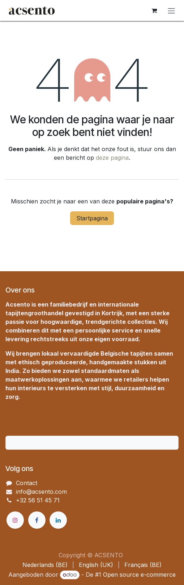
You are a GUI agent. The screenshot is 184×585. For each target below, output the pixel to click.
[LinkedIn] (58, 520)
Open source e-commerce (139, 574)
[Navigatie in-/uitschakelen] (171, 10)
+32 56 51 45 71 (38, 500)
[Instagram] (15, 520)
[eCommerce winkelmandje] (154, 10)
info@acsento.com (41, 491)
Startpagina (92, 218)
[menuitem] (45, 564)
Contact (26, 483)
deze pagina (112, 157)
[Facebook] (37, 520)
